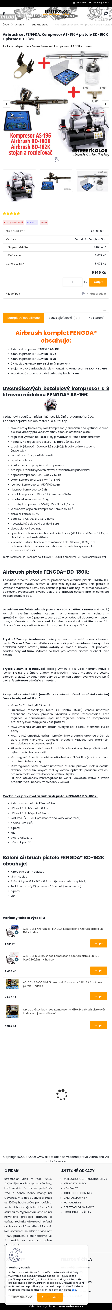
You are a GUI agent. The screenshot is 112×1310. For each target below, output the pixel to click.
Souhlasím (50, 1297)
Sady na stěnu (40, 24)
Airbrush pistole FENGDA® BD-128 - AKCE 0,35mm (83, 1096)
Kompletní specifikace (23, 318)
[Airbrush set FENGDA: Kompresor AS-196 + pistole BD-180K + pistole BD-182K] (56, 104)
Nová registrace (101, 2)
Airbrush (20, 24)
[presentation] (6, 104)
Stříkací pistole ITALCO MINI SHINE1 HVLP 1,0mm (25, 1108)
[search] (105, 13)
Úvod (6, 24)
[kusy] (72, 282)
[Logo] (56, 13)
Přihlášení (81, 2)
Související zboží (64, 318)
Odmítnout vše (22, 1297)
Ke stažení (96, 318)
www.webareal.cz (71, 1306)
